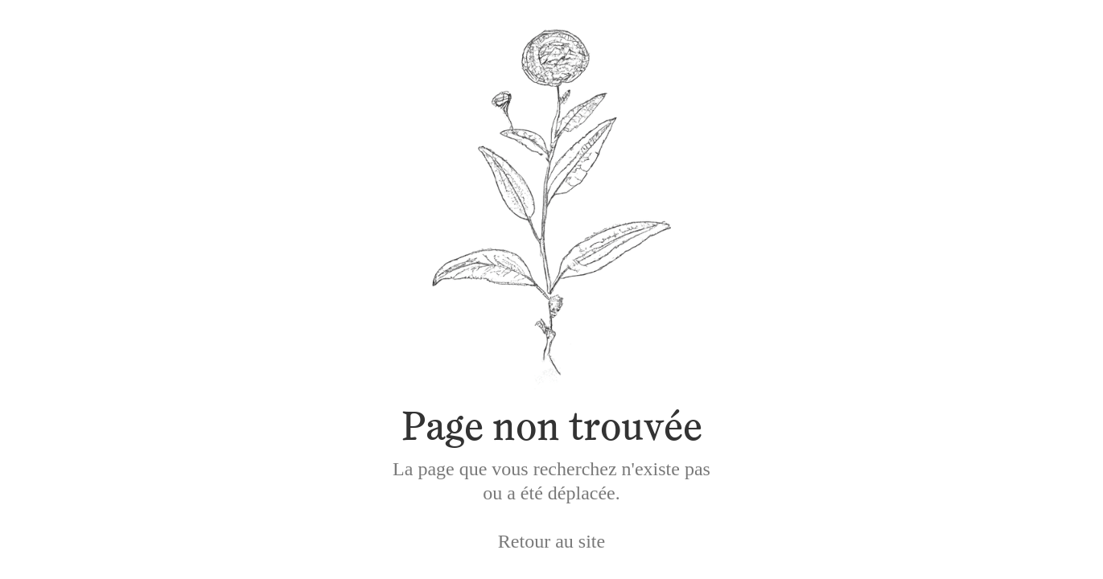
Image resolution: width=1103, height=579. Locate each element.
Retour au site (551, 541)
